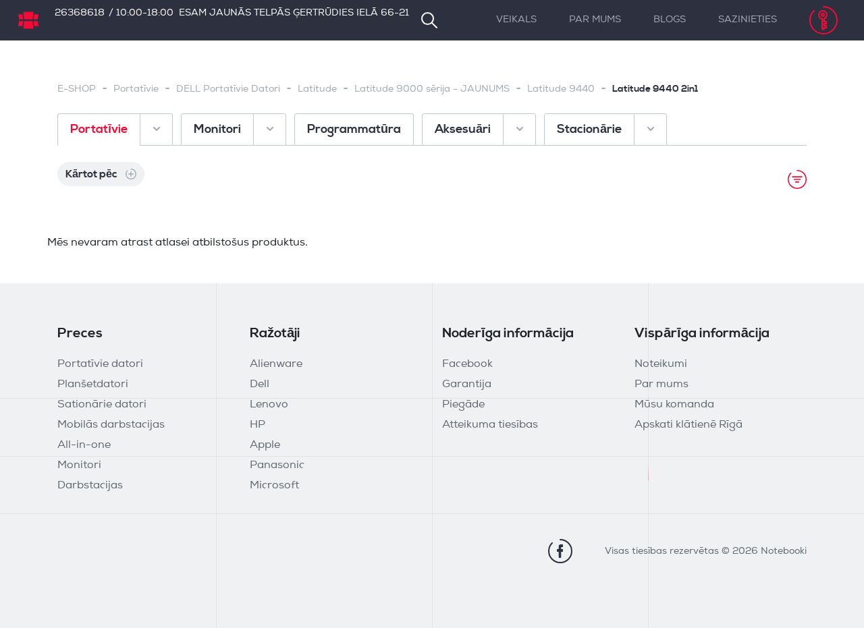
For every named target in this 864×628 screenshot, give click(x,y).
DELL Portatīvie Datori (228, 89)
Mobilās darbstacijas (111, 425)
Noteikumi (660, 364)
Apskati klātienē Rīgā (688, 425)
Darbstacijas (90, 485)
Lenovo (269, 404)
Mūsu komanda (674, 404)
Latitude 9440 (561, 89)
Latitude (317, 89)
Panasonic (277, 465)
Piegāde (463, 404)
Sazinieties (747, 20)
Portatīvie (136, 89)
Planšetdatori (92, 384)
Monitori (79, 465)
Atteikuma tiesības (490, 425)
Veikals (516, 20)
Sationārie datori (101, 404)
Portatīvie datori (100, 364)
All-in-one (84, 445)
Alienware (276, 364)
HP (257, 425)
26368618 (80, 13)
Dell (259, 384)
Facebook (467, 364)
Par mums (595, 20)
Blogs (669, 20)
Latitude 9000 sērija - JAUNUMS (432, 89)
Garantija (466, 384)
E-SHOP (76, 89)
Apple (265, 445)
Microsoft (274, 485)
